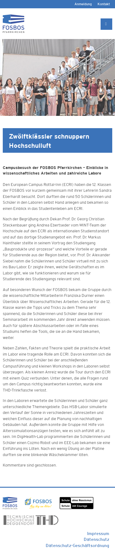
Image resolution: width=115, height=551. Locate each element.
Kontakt (104, 4)
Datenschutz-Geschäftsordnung (77, 545)
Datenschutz (96, 539)
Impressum (98, 533)
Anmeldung (83, 4)
